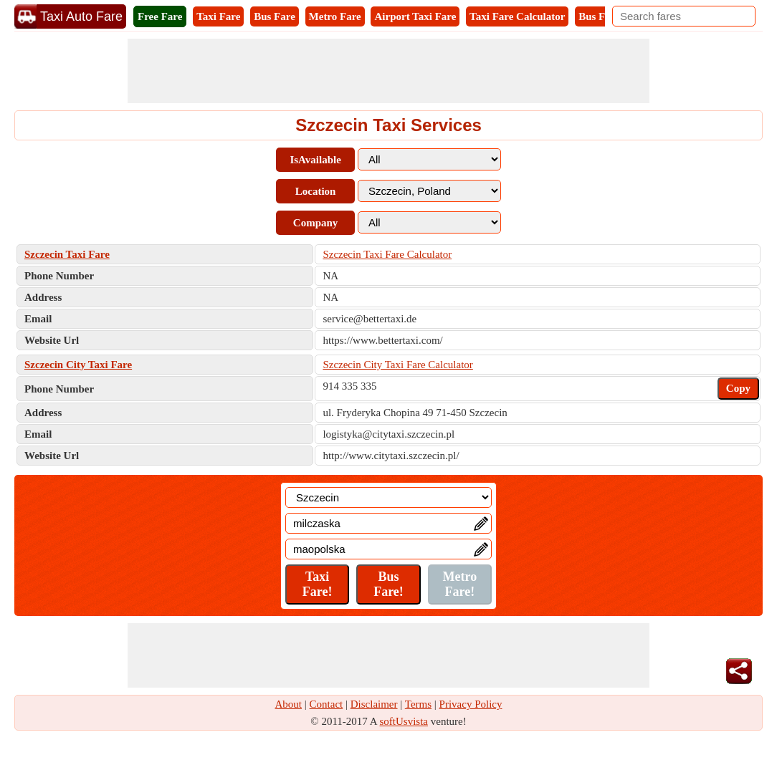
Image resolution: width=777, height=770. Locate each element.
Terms (418, 704)
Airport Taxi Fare (415, 16)
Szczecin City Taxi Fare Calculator (397, 364)
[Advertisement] (388, 71)
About (288, 704)
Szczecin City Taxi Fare (78, 364)
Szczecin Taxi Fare (67, 254)
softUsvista (404, 721)
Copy (738, 388)
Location (315, 191)
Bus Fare (274, 16)
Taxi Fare (218, 16)
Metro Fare (335, 16)
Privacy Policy (470, 704)
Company (315, 222)
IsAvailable (315, 159)
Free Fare (160, 16)
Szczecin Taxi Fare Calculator (387, 254)
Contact (326, 704)
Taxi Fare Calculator (517, 16)
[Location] (388, 497)
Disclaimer (374, 704)
